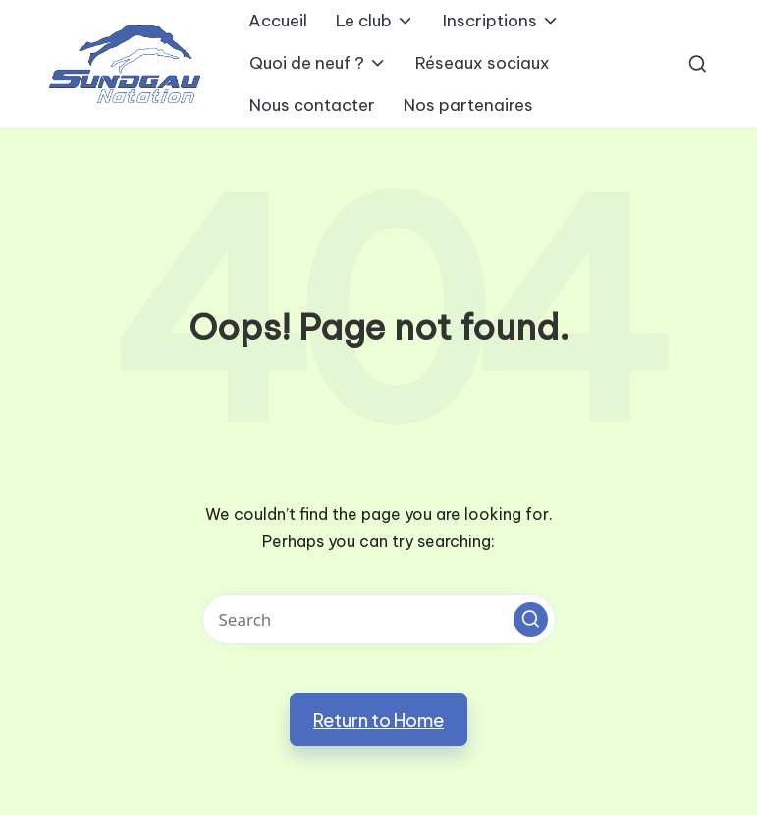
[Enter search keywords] (379, 619)
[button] (531, 619)
